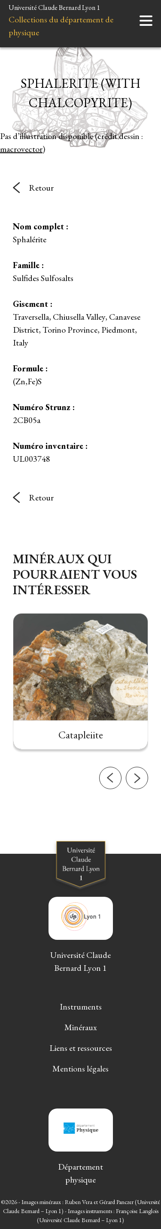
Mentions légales (80, 1068)
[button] (110, 792)
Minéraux (80, 1027)
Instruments (81, 1006)
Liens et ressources (80, 1047)
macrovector (21, 148)
